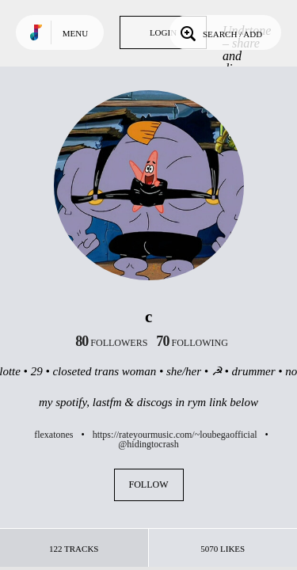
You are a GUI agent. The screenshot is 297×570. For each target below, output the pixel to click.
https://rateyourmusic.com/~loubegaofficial (175, 434)
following (192, 342)
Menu (75, 33)
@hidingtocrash (148, 444)
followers (111, 342)
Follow (149, 484)
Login (163, 32)
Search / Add (219, 32)
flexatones (53, 434)
